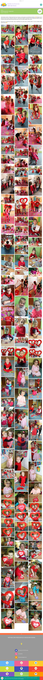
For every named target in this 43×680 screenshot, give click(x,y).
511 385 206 (20, 653)
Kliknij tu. (22, 678)
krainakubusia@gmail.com (22, 657)
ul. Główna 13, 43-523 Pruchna (23, 650)
